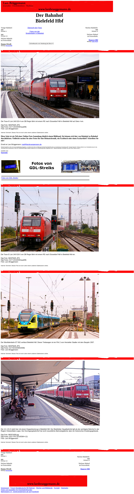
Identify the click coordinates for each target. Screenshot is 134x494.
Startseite (64, 488)
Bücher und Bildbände (44, 488)
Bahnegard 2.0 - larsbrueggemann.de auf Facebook (20, 492)
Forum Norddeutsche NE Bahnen (22, 488)
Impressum (5, 488)
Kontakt (57, 488)
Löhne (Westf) (95, 41)
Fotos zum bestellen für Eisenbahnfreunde (16, 490)
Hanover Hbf (93, 40)
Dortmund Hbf (9, 45)
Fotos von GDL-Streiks (9, 178)
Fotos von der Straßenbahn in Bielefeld (35, 32)
